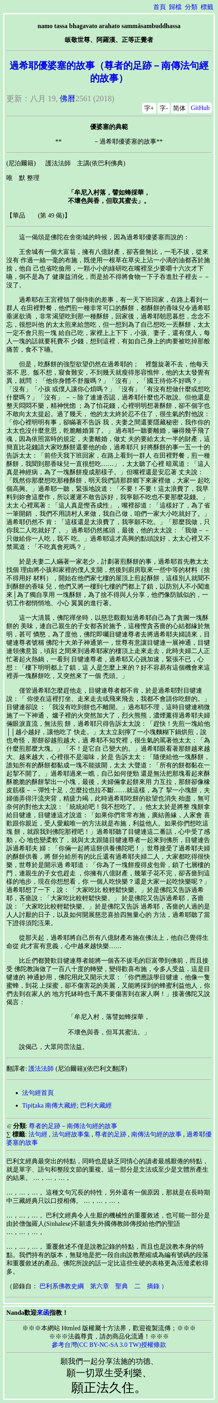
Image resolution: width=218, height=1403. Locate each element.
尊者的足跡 (110, 1134)
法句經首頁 (38, 1092)
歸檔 (175, 7)
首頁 (159, 7)
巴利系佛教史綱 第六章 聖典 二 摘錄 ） (103, 1286)
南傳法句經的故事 (156, 1134)
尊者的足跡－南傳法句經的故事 (73, 1126)
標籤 (207, 7)
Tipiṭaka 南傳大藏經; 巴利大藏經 (67, 1105)
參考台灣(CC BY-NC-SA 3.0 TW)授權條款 (109, 1344)
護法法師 (41, 1068)
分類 (191, 7)
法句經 (37, 1134)
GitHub (200, 107)
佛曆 (67, 98)
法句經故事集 (71, 1134)
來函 (43, 1312)
